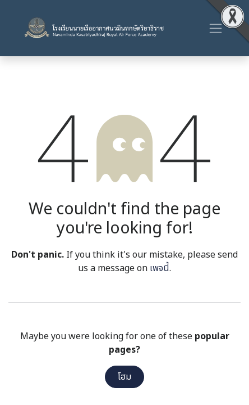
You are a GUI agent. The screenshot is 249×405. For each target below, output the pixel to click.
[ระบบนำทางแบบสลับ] (215, 28)
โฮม (124, 377)
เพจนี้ (159, 268)
